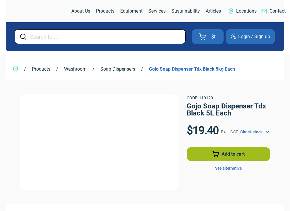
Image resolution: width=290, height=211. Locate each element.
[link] (39, 11)
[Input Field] (106, 36)
